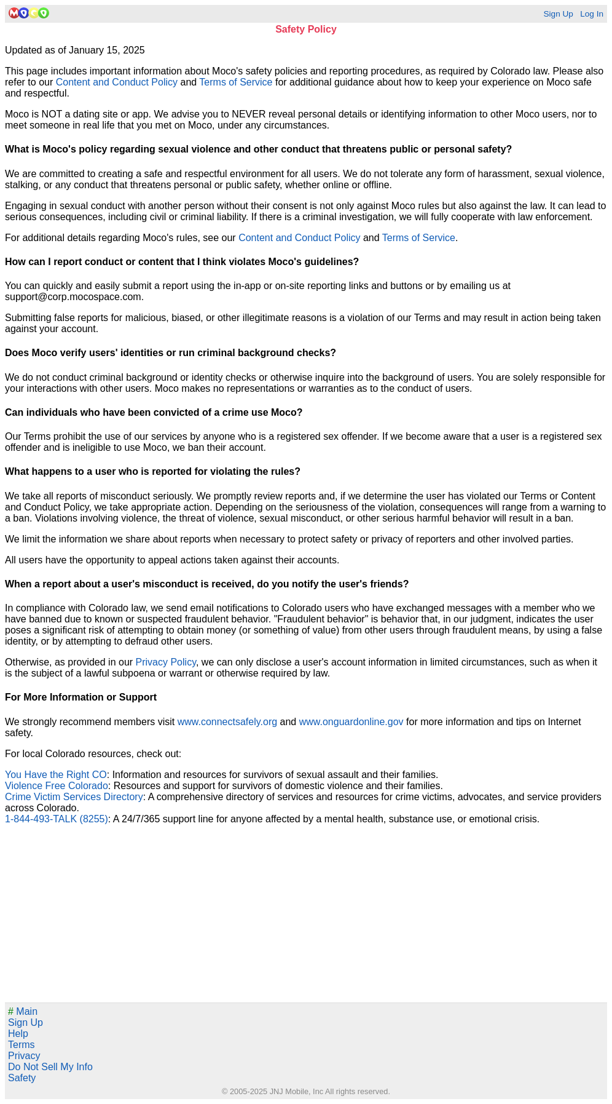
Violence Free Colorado (56, 785)
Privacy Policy (166, 662)
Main (22, 1011)
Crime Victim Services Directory (74, 797)
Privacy (24, 1055)
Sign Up (558, 13)
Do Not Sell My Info (50, 1067)
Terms (21, 1044)
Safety (22, 1078)
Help (18, 1033)
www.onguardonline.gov (351, 722)
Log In (591, 13)
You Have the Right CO (56, 774)
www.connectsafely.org (227, 722)
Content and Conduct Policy (117, 82)
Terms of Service (235, 82)
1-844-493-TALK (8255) (56, 819)
